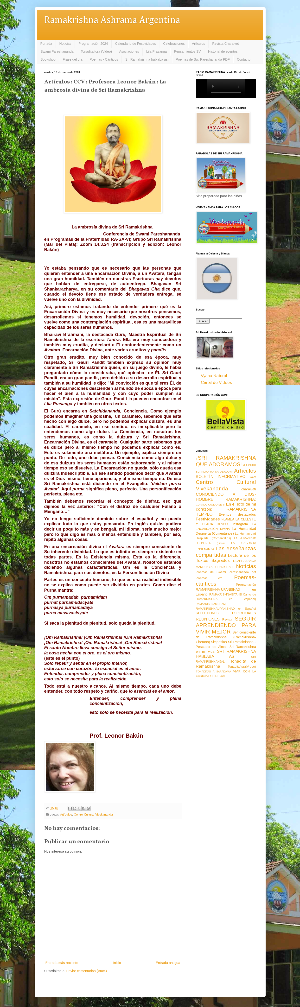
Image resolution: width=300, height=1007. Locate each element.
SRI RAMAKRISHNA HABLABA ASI (226, 654)
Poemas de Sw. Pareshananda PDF (203, 59)
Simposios (219, 642)
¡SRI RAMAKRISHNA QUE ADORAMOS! (226, 461)
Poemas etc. (209, 578)
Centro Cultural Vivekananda (93, 814)
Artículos (198, 43)
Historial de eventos (223, 51)
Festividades (208, 519)
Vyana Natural (214, 376)
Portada (46, 43)
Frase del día (73, 59)
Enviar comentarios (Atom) (86, 971)
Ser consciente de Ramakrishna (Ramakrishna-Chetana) (226, 637)
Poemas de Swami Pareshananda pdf (226, 572)
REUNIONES (208, 619)
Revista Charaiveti (226, 43)
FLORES (222, 524)
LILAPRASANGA (244, 561)
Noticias (65, 43)
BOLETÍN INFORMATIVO (221, 476)
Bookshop (48, 59)
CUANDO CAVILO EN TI (210, 504)
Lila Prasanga (156, 51)
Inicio (117, 963)
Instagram (240, 524)
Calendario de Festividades (135, 43)
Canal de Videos (216, 382)
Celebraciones (174, 43)
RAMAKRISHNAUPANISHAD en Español (226, 608)
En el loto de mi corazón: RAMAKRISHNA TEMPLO (226, 509)
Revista (227, 619)
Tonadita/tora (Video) (96, 51)
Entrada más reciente (61, 963)
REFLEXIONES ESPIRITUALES (226, 613)
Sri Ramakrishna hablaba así (147, 59)
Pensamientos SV (187, 51)
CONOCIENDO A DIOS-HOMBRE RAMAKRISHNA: (226, 497)
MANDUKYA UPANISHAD (214, 567)
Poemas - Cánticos (104, 59)
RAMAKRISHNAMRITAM (211, 603)
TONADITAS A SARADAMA (213, 671)
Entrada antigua (168, 963)
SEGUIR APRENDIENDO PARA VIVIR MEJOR (226, 625)
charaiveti (248, 489)
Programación (246, 584)
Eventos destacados (237, 514)
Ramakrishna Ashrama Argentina (112, 20)
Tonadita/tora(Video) (242, 666)
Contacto (243, 59)
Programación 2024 (93, 43)
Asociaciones (129, 51)
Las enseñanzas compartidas (226, 551)
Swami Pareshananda (57, 51)
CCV (253, 477)
